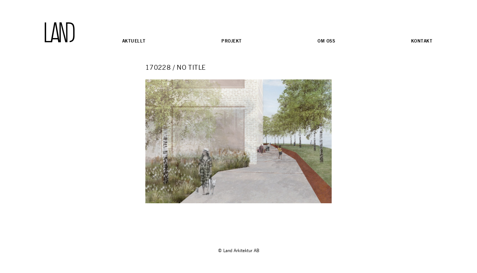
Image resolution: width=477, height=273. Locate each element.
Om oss (326, 41)
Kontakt (421, 41)
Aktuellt (133, 41)
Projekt (231, 41)
